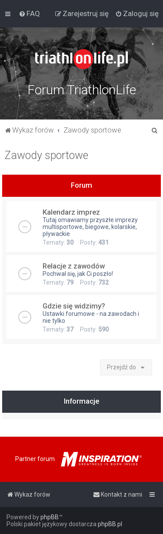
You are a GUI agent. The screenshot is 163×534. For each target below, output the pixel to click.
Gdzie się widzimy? (74, 306)
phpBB (49, 517)
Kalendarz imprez (71, 212)
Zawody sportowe (46, 155)
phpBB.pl (110, 524)
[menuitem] (29, 13)
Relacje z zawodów (74, 266)
